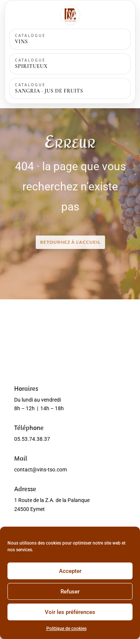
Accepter (70, 571)
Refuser (70, 591)
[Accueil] (70, 15)
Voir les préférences (70, 612)
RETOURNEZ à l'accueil (70, 242)
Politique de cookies (66, 628)
